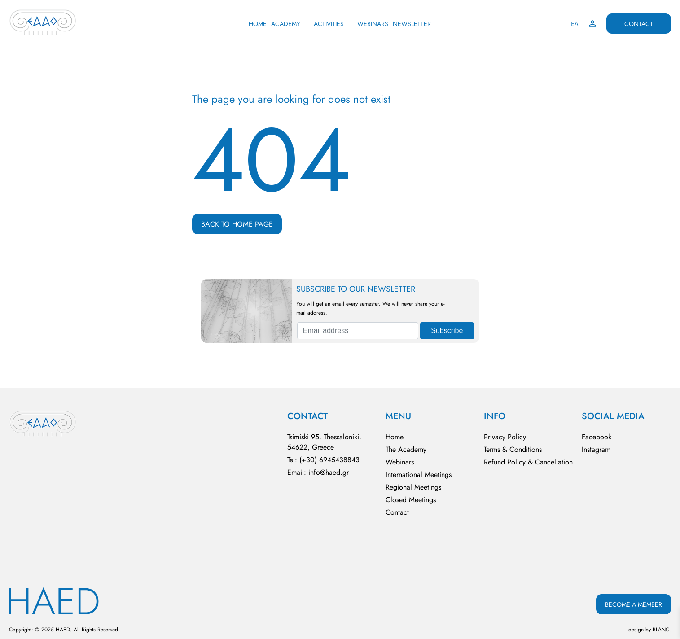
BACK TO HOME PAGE (237, 224)
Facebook (596, 437)
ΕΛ (575, 23)
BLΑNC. (662, 630)
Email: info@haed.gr (318, 472)
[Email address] (357, 330)
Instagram (596, 449)
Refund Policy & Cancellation (528, 462)
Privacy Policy (505, 437)
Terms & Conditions (513, 449)
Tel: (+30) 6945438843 (323, 460)
